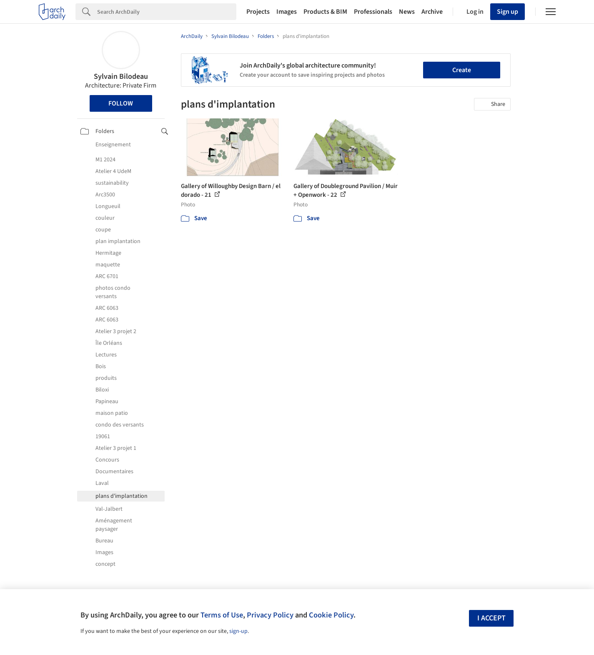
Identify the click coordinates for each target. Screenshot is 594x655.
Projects (258, 11)
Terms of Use (222, 615)
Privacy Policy (270, 615)
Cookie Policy (331, 615)
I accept (491, 618)
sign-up (238, 631)
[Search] (166, 11)
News (407, 11)
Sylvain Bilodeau (121, 76)
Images (286, 11)
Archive (432, 11)
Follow (120, 103)
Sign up (507, 11)
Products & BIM (325, 11)
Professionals (373, 11)
